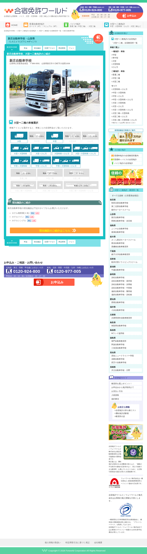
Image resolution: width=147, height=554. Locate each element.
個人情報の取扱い (53, 542)
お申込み (131, 16)
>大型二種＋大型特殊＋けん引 (124, 120)
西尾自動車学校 (117, 302)
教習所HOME (12, 47)
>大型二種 (115, 81)
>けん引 (114, 67)
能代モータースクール (120, 210)
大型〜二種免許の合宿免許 (125, 39)
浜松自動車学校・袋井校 (121, 281)
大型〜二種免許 (125, 25)
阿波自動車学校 (117, 344)
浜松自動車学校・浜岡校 (121, 284)
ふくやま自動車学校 (119, 229)
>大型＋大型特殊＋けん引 (122, 110)
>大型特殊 (115, 64)
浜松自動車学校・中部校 (121, 288)
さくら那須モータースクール (123, 240)
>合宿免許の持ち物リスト (125, 410)
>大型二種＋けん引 (119, 116)
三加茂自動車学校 (118, 348)
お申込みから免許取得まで (122, 387)
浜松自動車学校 (117, 277)
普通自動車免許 (43, 25)
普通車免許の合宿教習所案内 (126, 156)
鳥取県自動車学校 (118, 326)
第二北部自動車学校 (119, 206)
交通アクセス (50, 48)
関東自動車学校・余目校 (121, 221)
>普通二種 (115, 75)
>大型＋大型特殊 (118, 103)
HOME (14, 25)
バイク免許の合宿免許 (123, 163)
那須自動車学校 (117, 243)
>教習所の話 (119, 416)
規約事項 (115, 399)
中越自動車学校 (117, 270)
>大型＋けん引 (117, 106)
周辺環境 (61, 48)
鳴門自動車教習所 (118, 341)
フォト (71, 48)
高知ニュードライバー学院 (122, 356)
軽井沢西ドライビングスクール (124, 262)
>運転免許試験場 (121, 413)
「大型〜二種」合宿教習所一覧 (124, 43)
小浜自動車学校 (117, 310)
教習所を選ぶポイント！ (121, 384)
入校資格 (115, 395)
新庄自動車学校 (117, 217)
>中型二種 (115, 78)
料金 (25, 48)
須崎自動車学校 (117, 359)
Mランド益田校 (117, 333)
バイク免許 (82, 25)
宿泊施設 (37, 48)
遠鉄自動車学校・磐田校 (121, 291)
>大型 (113, 61)
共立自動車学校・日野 (120, 370)
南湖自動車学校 (117, 232)
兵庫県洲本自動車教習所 (121, 318)
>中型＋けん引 (117, 96)
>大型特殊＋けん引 (119, 89)
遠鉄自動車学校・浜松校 (121, 295)
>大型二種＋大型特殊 (120, 113)
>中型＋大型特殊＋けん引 (122, 99)
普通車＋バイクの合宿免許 (125, 159)
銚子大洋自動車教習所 (120, 254)
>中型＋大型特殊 (118, 93)
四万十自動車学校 (118, 362)
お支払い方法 (117, 391)
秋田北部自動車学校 (119, 203)
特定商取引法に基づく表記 (77, 542)
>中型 (113, 55)
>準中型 (114, 58)
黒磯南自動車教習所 (119, 247)
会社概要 (98, 542)
